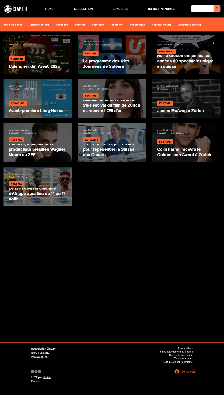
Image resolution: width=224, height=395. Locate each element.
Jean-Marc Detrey (189, 24)
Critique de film (39, 24)
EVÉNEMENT (166, 51)
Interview (116, 24)
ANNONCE (17, 58)
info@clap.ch (39, 356)
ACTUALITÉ (91, 139)
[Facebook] (35, 371)
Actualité (62, 24)
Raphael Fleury (161, 24)
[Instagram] (32, 371)
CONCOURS (17, 103)
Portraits (98, 24)
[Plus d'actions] (66, 43)
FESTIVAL (90, 53)
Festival (80, 24)
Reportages (137, 24)
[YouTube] (39, 371)
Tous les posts (13, 24)
